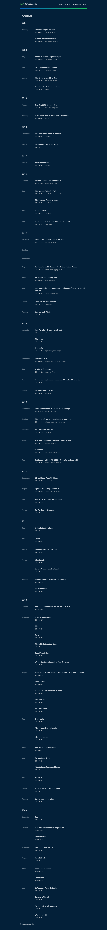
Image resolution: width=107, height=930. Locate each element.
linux (47, 183)
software (49, 41)
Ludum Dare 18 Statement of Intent (48, 690)
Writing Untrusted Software (45, 39)
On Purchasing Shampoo (44, 510)
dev (47, 90)
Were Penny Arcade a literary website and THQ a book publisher (59, 673)
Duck (37, 817)
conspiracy (62, 422)
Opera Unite (39, 878)
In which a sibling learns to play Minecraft (51, 579)
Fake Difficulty (40, 858)
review (48, 242)
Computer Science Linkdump (46, 549)
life (47, 108)
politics (48, 70)
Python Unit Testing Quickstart (47, 489)
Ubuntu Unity (40, 560)
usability (49, 361)
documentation (57, 194)
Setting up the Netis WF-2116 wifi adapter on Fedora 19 (56, 460)
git (51, 481)
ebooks (48, 372)
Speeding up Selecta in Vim (45, 301)
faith (55, 81)
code (47, 203)
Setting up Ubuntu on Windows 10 (48, 181)
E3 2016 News (40, 211)
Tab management (42, 589)
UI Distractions (40, 837)
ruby (61, 270)
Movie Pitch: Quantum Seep (46, 644)
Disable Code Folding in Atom (46, 200)
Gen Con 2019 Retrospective (46, 105)
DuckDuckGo (40, 682)
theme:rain (39, 778)
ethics (54, 32)
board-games (54, 108)
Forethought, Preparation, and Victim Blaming (52, 221)
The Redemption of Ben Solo (46, 78)
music (48, 165)
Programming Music (43, 162)
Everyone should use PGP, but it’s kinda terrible (53, 440)
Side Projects (76, 4)
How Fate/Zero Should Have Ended (48, 330)
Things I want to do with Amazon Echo (50, 239)
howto (58, 452)
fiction (54, 411)
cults (47, 118)
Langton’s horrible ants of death (47, 569)
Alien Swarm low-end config (46, 728)
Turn (37, 635)
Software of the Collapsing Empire (48, 57)
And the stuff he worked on (45, 748)
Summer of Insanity (42, 897)
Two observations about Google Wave (49, 828)
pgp (54, 443)
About (61, 4)
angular (52, 280)
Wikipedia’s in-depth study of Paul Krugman (52, 662)
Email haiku (39, 719)
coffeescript (54, 293)
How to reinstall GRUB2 (44, 847)
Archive (67, 4)
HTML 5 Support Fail (43, 617)
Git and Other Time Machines (46, 478)
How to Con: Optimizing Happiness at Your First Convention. (58, 380)
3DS (54, 361)
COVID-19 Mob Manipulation (46, 67)
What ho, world (41, 915)
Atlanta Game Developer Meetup (47, 767)
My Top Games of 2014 (44, 390)
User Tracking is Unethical (45, 30)
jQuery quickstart (41, 737)
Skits (84, 4)
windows (54, 183)
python (52, 452)
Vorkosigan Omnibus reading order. (48, 499)
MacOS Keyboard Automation (46, 144)
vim (47, 304)
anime (54, 333)
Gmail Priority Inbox (42, 653)
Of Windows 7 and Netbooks (46, 888)
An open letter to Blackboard (46, 906)
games (48, 136)
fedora (59, 463)
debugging (54, 270)
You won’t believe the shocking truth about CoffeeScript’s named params (60, 289)
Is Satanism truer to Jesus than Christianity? (52, 116)
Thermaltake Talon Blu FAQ (45, 191)
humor (48, 333)
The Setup (39, 339)
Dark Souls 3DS (41, 359)
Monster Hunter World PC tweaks (48, 134)
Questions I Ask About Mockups (47, 87)
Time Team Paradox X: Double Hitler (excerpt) (52, 409)
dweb (55, 59)
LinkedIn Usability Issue (44, 528)
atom (53, 203)
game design (56, 351)
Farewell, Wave (41, 708)
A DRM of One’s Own (43, 369)
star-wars (49, 81)
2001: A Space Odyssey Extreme (47, 788)
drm (54, 372)
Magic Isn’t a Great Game (45, 430)
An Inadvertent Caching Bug (46, 278)
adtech (48, 32)
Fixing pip (39, 449)
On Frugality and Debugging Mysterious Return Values (56, 267)
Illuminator (39, 348)
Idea (36, 626)
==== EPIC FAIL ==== (43, 868)
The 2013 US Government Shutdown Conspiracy (53, 419)
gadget (48, 194)
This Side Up (40, 699)
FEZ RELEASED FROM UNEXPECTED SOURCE (52, 607)
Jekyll (37, 539)
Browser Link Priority (43, 312)
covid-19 (55, 70)
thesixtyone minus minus (45, 799)
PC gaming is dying (42, 758)
